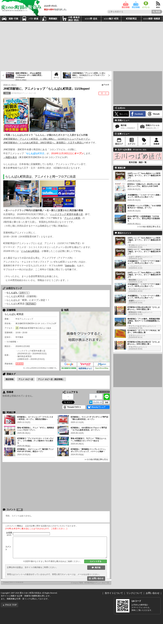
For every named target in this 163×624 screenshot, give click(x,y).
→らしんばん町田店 (14, 296)
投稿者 (156, 144)
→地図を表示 (10, 157)
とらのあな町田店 (30, 251)
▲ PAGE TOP (9, 605)
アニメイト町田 (72, 218)
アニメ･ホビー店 (25, 379)
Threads (156, 114)
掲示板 (98, 567)
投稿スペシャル (150, 126)
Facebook (139, 114)
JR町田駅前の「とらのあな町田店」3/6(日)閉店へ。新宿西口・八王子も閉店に (43, 142)
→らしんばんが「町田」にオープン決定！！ (27, 300)
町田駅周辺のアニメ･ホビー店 (19, 93)
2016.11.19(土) (9, 85)
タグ (144, 144)
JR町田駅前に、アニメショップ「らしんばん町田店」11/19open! (46, 88)
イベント (146, 3)
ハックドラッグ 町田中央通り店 (66, 214)
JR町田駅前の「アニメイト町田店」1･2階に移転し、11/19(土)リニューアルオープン (46, 139)
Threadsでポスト (74, 407)
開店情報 (125, 3)
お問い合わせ (98, 578)
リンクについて (134, 593)
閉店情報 (136, 3)
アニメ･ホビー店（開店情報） (51, 379)
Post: (106, 85)
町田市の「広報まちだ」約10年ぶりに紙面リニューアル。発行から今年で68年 (143, 185)
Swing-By (70, 265)
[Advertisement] (77, 46)
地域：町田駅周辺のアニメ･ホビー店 (94, 583)
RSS (158, 3)
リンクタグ (105, 392)
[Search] (157, 12)
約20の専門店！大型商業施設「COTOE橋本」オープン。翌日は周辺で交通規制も (143, 218)
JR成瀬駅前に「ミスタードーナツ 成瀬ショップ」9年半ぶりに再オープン (144, 196)
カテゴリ (131, 144)
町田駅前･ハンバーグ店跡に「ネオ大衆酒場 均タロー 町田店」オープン (144, 207)
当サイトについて (114, 593)
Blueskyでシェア (98, 407)
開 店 (103, 93)
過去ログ (119, 144)
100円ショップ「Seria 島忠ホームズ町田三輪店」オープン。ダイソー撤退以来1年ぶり (144, 175)
